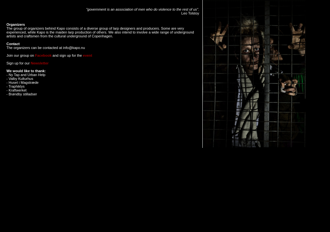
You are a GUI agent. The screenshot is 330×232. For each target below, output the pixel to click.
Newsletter (40, 63)
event (87, 55)
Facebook (43, 55)
